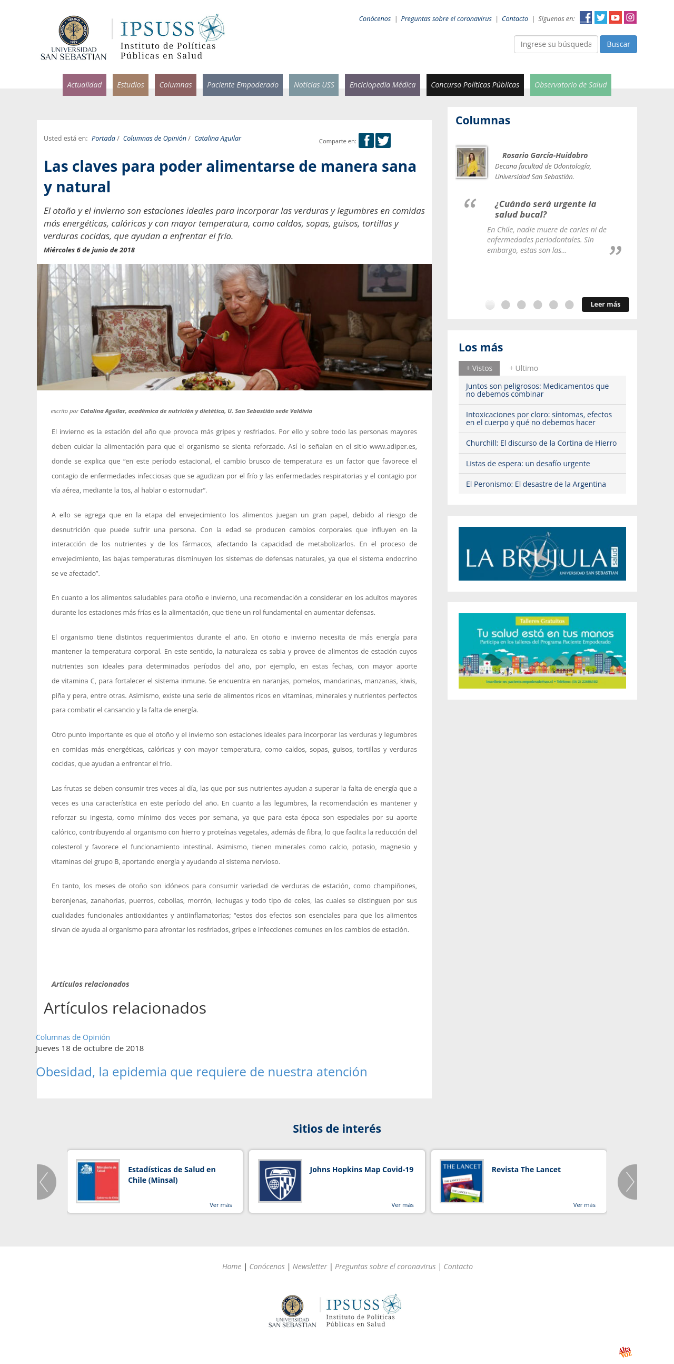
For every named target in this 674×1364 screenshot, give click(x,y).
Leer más (605, 304)
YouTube (615, 17)
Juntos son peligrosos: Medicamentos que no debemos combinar (537, 390)
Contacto (515, 18)
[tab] (479, 368)
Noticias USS (314, 85)
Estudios (130, 85)
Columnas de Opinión (154, 138)
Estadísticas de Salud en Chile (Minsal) (171, 1174)
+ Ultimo (523, 368)
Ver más (221, 1205)
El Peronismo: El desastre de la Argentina (536, 484)
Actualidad (84, 85)
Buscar (618, 44)
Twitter (600, 17)
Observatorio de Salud (570, 85)
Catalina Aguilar (217, 138)
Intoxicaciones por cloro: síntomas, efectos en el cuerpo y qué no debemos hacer (539, 418)
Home (232, 1266)
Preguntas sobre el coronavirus (446, 18)
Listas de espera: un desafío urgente (528, 463)
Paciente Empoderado (243, 85)
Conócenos (375, 18)
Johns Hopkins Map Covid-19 (362, 1169)
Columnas (175, 85)
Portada (103, 138)
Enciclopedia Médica (383, 85)
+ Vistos (479, 368)
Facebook (586, 17)
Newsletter (310, 1266)
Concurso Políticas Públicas (475, 85)
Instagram (630, 17)
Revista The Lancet (526, 1169)
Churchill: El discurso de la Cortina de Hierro (541, 443)
